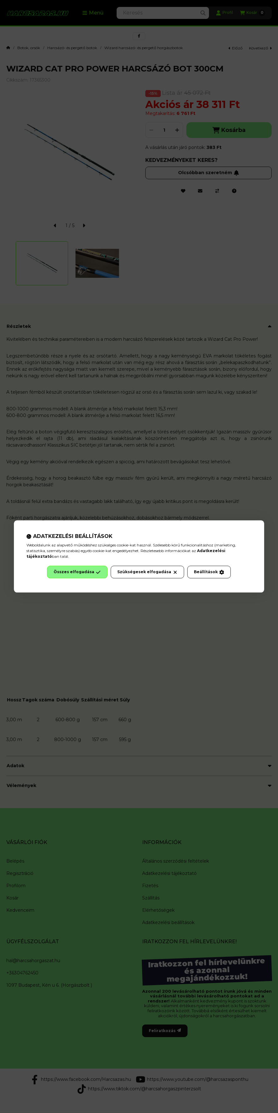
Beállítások (209, 572)
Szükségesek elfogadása (147, 572)
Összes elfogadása (77, 572)
